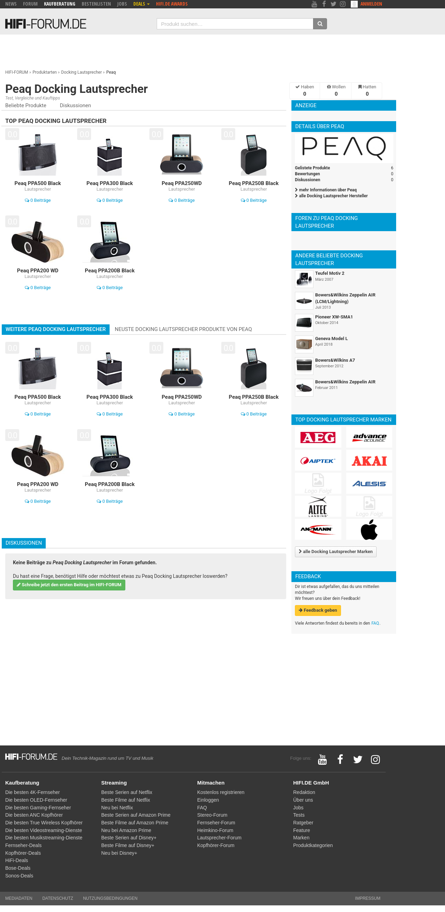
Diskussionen (75, 105)
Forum (30, 3)
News (11, 3)
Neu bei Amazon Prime (126, 830)
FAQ (375, 623)
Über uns (303, 800)
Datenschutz (57, 898)
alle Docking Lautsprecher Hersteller (331, 195)
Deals (141, 3)
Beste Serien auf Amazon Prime (135, 815)
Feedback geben (318, 610)
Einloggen (208, 800)
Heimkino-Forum (215, 830)
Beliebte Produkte (25, 105)
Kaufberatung (59, 3)
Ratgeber (303, 822)
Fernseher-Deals (23, 845)
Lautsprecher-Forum (219, 837)
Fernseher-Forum (216, 822)
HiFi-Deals (16, 860)
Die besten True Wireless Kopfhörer (44, 822)
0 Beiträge (38, 200)
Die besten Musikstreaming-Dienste (43, 837)
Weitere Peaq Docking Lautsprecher (56, 329)
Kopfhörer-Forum (216, 845)
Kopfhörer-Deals (23, 853)
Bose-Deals (17, 868)
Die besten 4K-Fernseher (32, 792)
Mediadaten (18, 898)
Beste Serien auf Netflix (126, 792)
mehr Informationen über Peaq (326, 189)
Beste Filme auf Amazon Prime (134, 822)
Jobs (122, 3)
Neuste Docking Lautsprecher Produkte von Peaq (183, 329)
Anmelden (371, 3)
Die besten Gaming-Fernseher (38, 807)
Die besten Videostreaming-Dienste (43, 830)
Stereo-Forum (212, 815)
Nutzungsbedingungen (110, 898)
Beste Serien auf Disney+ (128, 837)
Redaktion (304, 792)
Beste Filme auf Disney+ (127, 845)
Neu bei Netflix (117, 807)
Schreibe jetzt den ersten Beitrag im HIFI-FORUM (69, 584)
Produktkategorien (313, 845)
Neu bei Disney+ (119, 853)
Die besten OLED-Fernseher (36, 800)
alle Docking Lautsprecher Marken (336, 551)
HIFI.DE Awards (172, 3)
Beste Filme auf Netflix (125, 800)
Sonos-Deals (19, 875)
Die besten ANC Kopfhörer (34, 815)
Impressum (367, 898)
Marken (301, 837)
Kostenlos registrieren (220, 792)
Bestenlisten (96, 3)
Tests (299, 815)
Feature (301, 830)
